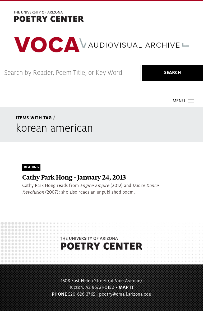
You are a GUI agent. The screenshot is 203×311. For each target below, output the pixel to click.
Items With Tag (34, 118)
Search (172, 72)
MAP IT (126, 287)
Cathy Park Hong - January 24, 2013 (74, 177)
